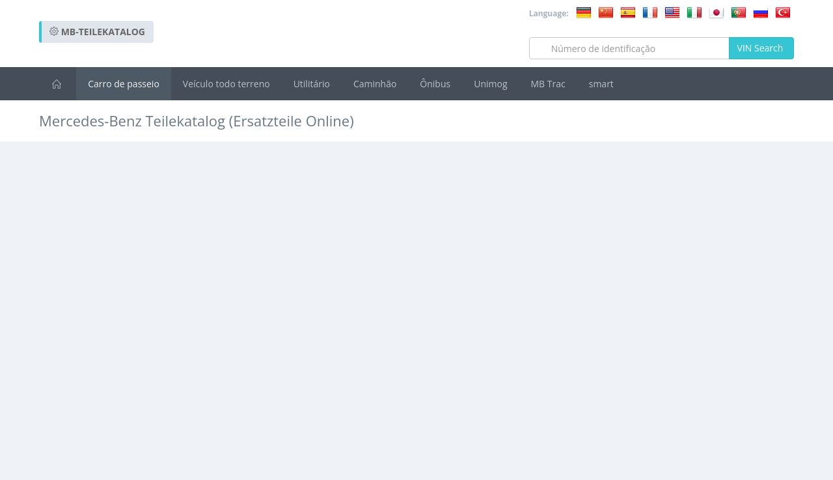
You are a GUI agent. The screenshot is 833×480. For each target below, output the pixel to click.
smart (601, 84)
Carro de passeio (123, 84)
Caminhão (374, 84)
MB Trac (548, 84)
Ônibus (435, 84)
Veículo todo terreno (226, 84)
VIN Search (761, 48)
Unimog (490, 84)
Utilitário (312, 84)
